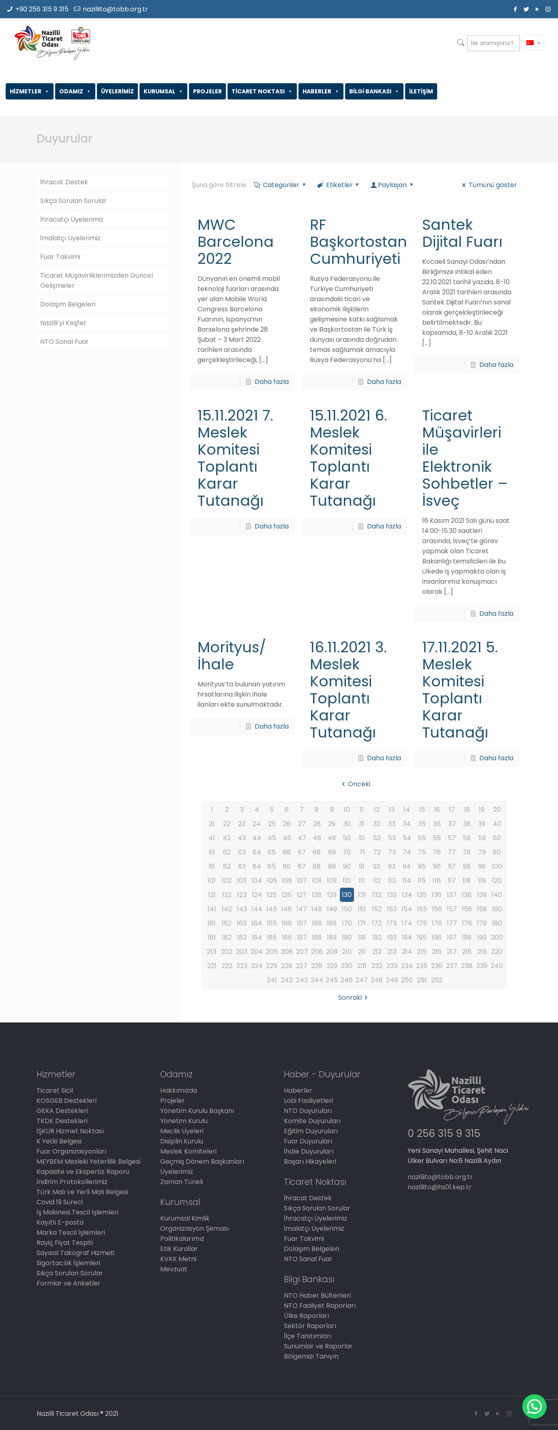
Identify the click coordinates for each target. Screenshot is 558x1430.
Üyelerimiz (176, 1171)
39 (481, 823)
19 (482, 809)
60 (497, 838)
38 (467, 823)
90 (347, 866)
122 (227, 894)
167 (302, 923)
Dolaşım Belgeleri (67, 304)
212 (377, 951)
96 (437, 866)
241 (272, 980)
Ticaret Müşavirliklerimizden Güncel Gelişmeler (96, 280)
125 (272, 894)
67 (302, 852)
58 (467, 838)
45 (272, 838)
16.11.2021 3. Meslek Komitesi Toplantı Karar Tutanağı (348, 690)
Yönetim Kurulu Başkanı (197, 1110)
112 (377, 880)
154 (406, 909)
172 (377, 923)
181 (212, 937)
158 (467, 909)
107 (302, 880)
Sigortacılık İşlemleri (68, 1263)
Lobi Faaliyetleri (308, 1100)
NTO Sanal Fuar (64, 341)
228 (316, 966)
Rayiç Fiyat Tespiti (64, 1242)
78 (467, 852)
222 (226, 966)
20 (497, 809)
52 (377, 838)
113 (392, 880)
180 (497, 923)
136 (437, 894)
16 (437, 809)
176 (437, 923)
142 (227, 909)
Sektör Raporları (310, 1326)
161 (212, 923)
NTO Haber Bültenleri (317, 1295)
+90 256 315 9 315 (42, 9)
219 (482, 951)
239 (481, 966)
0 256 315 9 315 (444, 1133)
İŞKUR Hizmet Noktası (70, 1131)
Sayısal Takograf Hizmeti (75, 1252)
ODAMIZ (75, 91)
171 (362, 923)
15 (422, 809)
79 (482, 852)
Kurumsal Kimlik (185, 1218)
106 (287, 880)
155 (422, 909)
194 (407, 937)
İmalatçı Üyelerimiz (70, 238)
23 (241, 823)
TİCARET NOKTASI (262, 91)
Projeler (172, 1100)
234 (407, 966)
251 (422, 980)
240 (497, 966)
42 (227, 838)
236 (436, 966)
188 (317, 937)
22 (226, 823)
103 (242, 880)
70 (347, 852)
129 (332, 894)
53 (392, 838)
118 (467, 880)
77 (452, 852)
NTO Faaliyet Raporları (320, 1305)
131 (362, 894)
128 (317, 894)
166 (287, 923)
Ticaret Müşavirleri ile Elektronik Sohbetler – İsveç (465, 458)
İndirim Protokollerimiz (71, 1181)
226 (286, 966)
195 (422, 937)
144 (256, 909)
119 (482, 880)
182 (227, 937)
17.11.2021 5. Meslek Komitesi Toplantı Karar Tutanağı (460, 690)
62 (227, 852)
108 (317, 880)
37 (452, 823)
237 (451, 966)
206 (287, 951)
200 (497, 937)
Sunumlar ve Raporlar (318, 1346)
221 (212, 966)
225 (271, 966)
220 (496, 951)
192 (377, 937)
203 (241, 951)
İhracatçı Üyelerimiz (71, 219)
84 (257, 866)
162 (227, 923)
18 (467, 809)
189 (332, 937)
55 (422, 838)
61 (212, 852)
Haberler (298, 1090)
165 (272, 923)
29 (331, 823)
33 (391, 823)
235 (421, 966)
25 (272, 823)
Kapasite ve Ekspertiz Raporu (82, 1171)
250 (407, 980)
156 (437, 909)
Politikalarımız (182, 1238)
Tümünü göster (488, 185)
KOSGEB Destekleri (66, 1100)
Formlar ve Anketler (68, 1283)
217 (452, 951)
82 (227, 866)
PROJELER (207, 91)
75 (422, 852)
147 (301, 909)
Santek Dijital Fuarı (462, 233)
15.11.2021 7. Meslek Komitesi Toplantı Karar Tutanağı (235, 458)
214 (407, 951)
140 (496, 894)
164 (256, 923)
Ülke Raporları (306, 1315)
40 (497, 823)
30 (347, 823)
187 (302, 937)
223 (241, 966)
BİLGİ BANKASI (374, 91)
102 (227, 880)
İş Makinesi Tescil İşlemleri (77, 1212)
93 (391, 866)
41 (211, 838)
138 (467, 894)
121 (212, 894)
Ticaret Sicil (54, 1090)
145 (271, 909)
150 (347, 909)
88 (317, 866)
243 (302, 980)
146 (286, 909)
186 (287, 937)
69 (332, 852)
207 (302, 951)
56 (437, 838)
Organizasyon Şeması (194, 1228)
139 (482, 894)
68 (317, 852)
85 (272, 866)
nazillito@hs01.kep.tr (440, 1187)
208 (317, 951)
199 (482, 937)
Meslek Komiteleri (188, 1151)
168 (317, 923)
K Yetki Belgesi (59, 1141)
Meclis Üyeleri (182, 1131)
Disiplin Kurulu (181, 1141)
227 (301, 966)
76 (437, 852)
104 (256, 880)
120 (497, 880)
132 (377, 894)
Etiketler (338, 185)
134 (407, 894)
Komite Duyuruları (312, 1121)
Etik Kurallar (179, 1248)
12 (377, 809)
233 (391, 966)
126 (287, 894)
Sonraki (354, 997)
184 (256, 937)
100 (497, 866)
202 (226, 951)
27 (302, 823)
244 (317, 980)
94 (407, 866)
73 (392, 852)
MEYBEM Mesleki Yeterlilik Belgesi (88, 1161)
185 (272, 937)
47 (302, 838)
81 (212, 866)
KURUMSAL (163, 91)
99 (481, 866)
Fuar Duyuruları (308, 1141)
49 (332, 838)
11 (362, 809)
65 (272, 852)
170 (347, 923)
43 (242, 838)
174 (406, 923)
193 (392, 937)
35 (422, 823)
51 (362, 838)
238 (466, 966)
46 (287, 838)
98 (467, 866)
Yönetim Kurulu (184, 1121)
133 (392, 894)
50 (347, 838)
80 (497, 852)
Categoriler (280, 185)
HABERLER (321, 91)
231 (362, 966)
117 (452, 880)
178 (467, 923)
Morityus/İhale (231, 656)
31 (362, 823)
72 (377, 852)
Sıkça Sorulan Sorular (73, 200)
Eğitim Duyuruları (311, 1131)
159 (482, 909)
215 (422, 951)
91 (362, 866)
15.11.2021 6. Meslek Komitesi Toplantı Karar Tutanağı (348, 458)
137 (452, 894)
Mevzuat (173, 1269)
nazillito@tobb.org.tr (115, 9)
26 (287, 823)
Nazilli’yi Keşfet (63, 323)
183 (242, 937)
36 (437, 823)
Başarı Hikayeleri (310, 1161)
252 (436, 980)
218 (467, 951)
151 (362, 909)
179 (482, 923)
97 (452, 866)
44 (256, 838)
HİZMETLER (29, 91)
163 (242, 923)
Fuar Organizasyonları (71, 1151)
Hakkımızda (178, 1090)
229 (331, 966)
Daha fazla (272, 381)
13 (392, 809)
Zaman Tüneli (181, 1181)
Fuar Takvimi (60, 256)
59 (482, 838)
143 (242, 909)
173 (392, 923)
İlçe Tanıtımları (307, 1336)
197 (452, 937)
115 (422, 880)
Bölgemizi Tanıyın (311, 1356)
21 (212, 823)
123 (242, 894)
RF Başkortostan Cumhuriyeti (358, 241)
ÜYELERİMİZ (117, 91)
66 (287, 852)
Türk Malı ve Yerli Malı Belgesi (82, 1192)
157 (452, 909)
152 (377, 909)
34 (407, 823)
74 (407, 852)
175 (422, 923)
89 (332, 866)
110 (347, 880)
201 (212, 951)
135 (422, 894)
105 (272, 880)
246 (347, 980)
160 (497, 909)
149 (332, 909)
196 (437, 937)
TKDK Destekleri (62, 1121)
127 (302, 894)
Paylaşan (392, 185)
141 (212, 909)
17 (452, 809)
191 (362, 937)
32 (376, 823)
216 (437, 951)
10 (347, 809)
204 (257, 951)
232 (376, 966)
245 (332, 980)
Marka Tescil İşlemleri (70, 1232)
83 (242, 866)
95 (422, 866)
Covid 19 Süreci (59, 1202)
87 (302, 866)
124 (257, 894)
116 (437, 880)
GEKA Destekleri (62, 1110)
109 (332, 880)
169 (332, 923)
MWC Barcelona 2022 (235, 241)
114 (407, 880)
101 (212, 880)
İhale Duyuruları (308, 1151)
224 (257, 966)
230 (346, 966)
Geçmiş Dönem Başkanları (202, 1161)
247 (362, 980)
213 (392, 951)
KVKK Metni (178, 1259)
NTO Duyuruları (308, 1110)
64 (257, 852)
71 (362, 852)
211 (362, 951)
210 (347, 951)
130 (347, 894)
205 (272, 951)
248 (377, 980)
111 (362, 880)
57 (452, 838)
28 (317, 823)
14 (406, 809)
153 (392, 909)
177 (452, 923)
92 (376, 866)
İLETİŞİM (421, 91)
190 (347, 937)
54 (407, 838)
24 (257, 823)
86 (287, 866)
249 (392, 980)
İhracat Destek (64, 182)
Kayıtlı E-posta (60, 1222)
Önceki (354, 784)
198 (467, 937)
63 (242, 852)
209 (331, 951)
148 (316, 909)
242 (287, 980)
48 (317, 838)
